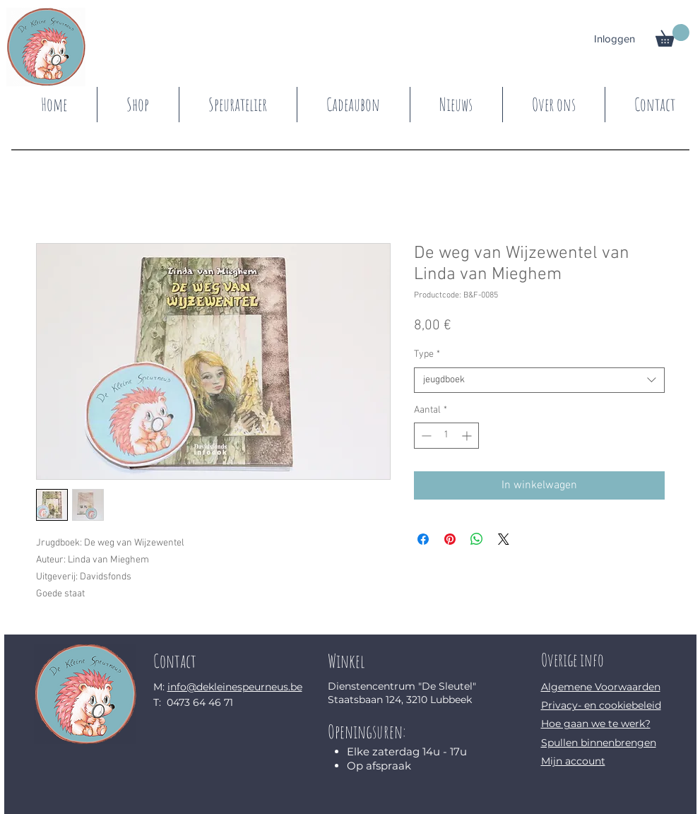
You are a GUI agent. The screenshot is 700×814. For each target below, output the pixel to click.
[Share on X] (503, 539)
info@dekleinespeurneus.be (234, 686)
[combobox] (539, 380)
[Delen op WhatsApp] (476, 539)
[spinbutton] (446, 435)
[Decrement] (425, 435)
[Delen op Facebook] (423, 539)
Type (427, 354)
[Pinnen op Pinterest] (449, 539)
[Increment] (468, 435)
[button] (672, 35)
